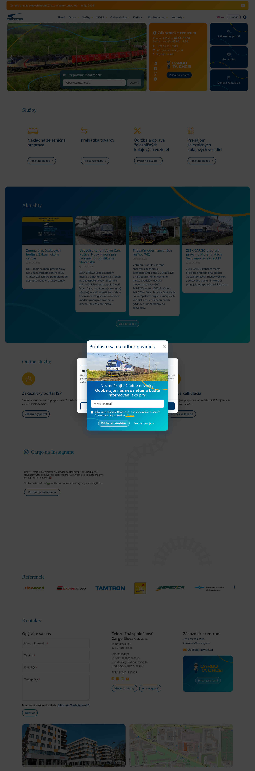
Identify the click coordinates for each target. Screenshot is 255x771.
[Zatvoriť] (164, 346)
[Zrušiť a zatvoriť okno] (144, 423)
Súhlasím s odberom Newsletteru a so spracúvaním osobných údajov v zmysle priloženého (127, 413)
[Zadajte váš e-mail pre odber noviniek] (127, 404)
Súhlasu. (129, 415)
